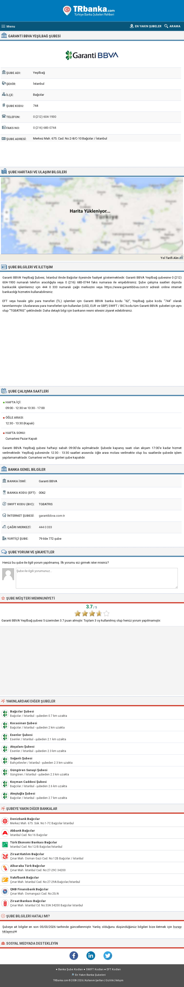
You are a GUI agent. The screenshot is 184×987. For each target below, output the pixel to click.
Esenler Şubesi (21, 735)
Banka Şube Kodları (70, 969)
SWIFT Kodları (95, 969)
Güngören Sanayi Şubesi (28, 770)
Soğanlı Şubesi (21, 758)
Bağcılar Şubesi (22, 711)
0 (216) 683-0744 (44, 127)
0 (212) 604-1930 (44, 116)
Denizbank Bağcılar (25, 819)
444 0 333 (45, 527)
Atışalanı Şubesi (22, 746)
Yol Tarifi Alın (169, 258)
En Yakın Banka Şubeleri (90, 974)
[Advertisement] (92, 153)
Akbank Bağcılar (22, 830)
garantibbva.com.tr (52, 515)
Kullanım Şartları (94, 980)
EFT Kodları (114, 969)
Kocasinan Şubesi (23, 723)
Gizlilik (109, 980)
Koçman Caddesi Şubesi (28, 782)
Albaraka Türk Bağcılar (27, 866)
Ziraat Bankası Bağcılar (28, 901)
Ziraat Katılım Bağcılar (27, 854)
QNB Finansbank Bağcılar (29, 889)
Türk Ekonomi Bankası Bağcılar (33, 842)
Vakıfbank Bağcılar (24, 877)
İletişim (119, 980)
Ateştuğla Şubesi (22, 793)
